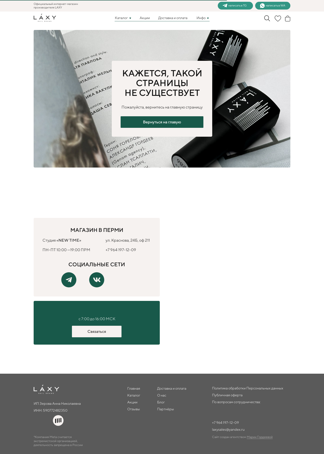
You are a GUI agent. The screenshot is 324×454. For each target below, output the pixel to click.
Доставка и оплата (172, 18)
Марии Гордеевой (260, 437)
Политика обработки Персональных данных (247, 388)
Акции (145, 18)
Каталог (121, 18)
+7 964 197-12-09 (121, 249)
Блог (161, 402)
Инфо (201, 18)
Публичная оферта (227, 395)
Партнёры (165, 409)
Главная (133, 388)
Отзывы (133, 409)
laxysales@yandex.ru (228, 429)
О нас (161, 395)
